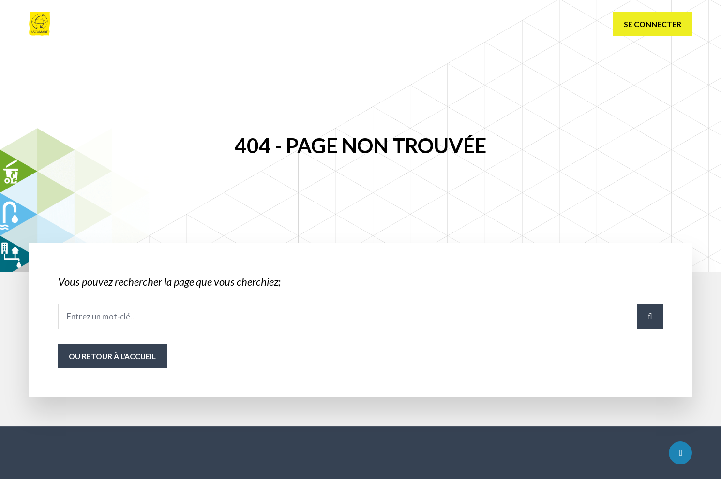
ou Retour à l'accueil (112, 356)
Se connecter (652, 24)
